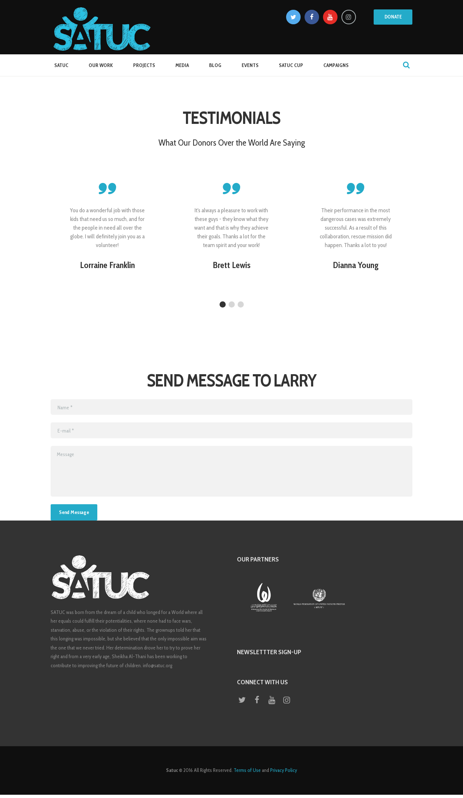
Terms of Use (247, 773)
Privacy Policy (283, 773)
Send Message (77, 513)
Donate (393, 16)
